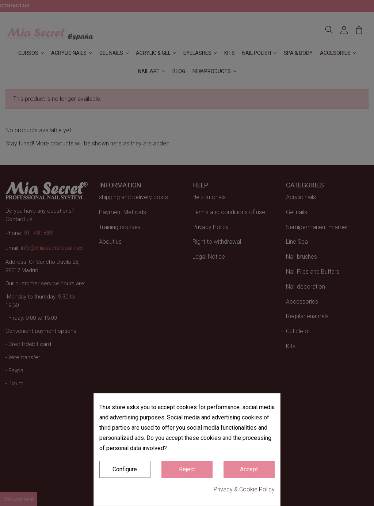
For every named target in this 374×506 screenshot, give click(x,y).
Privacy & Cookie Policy (244, 489)
